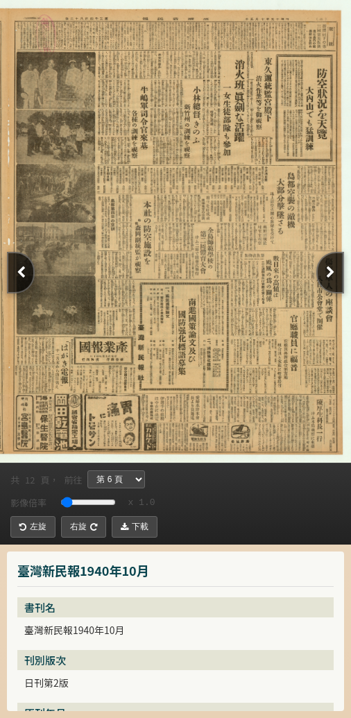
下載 (134, 526)
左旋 (32, 526)
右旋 (83, 526)
